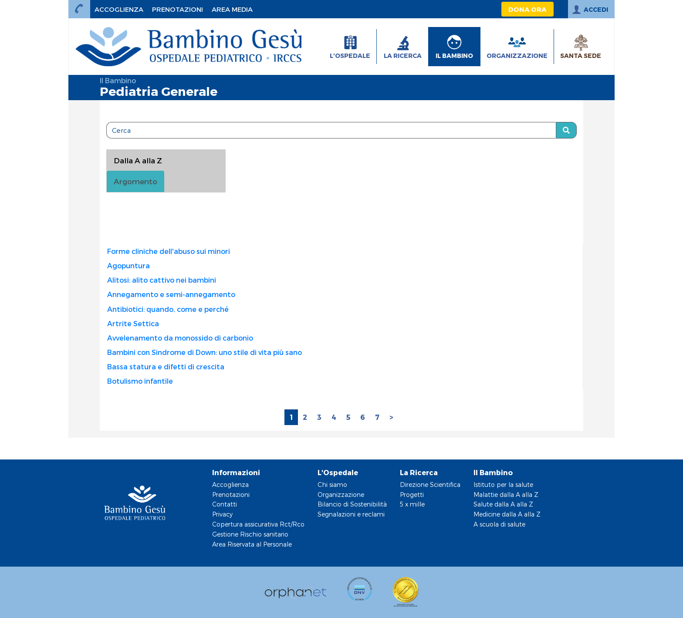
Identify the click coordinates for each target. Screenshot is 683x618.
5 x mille (412, 504)
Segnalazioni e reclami (351, 514)
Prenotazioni (231, 494)
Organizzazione (341, 494)
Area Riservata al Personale (252, 544)
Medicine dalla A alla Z (507, 514)
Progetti (412, 494)
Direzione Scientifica (430, 484)
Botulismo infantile (140, 381)
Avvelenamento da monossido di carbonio (180, 338)
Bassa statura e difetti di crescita (165, 366)
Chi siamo (332, 484)
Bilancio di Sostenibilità (352, 504)
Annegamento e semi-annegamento (171, 294)
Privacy (222, 514)
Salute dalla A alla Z (503, 504)
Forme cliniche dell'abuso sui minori (168, 251)
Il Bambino (118, 80)
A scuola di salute (499, 524)
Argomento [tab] (135, 181)
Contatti (224, 504)
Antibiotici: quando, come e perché (168, 309)
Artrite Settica (133, 323)
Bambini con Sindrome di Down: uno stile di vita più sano (204, 352)
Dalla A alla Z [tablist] (138, 160)
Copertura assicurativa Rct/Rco (258, 524)
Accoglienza (230, 484)
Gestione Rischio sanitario (250, 534)
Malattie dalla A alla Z (505, 494)
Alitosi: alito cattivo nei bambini (161, 280)
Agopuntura (128, 265)
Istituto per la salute (503, 484)
